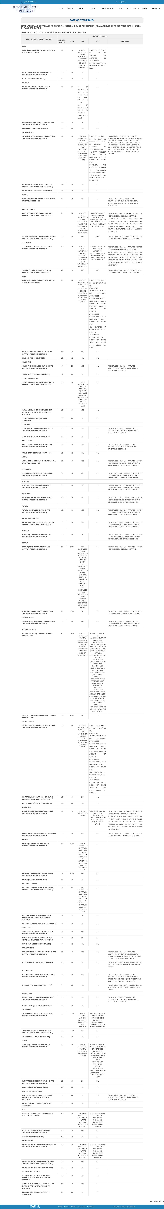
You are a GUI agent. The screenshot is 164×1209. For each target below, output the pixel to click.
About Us (70, 8)
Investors (92, 8)
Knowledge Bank (108, 8)
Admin (145, 8)
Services (80, 8)
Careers (136, 8)
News (121, 8)
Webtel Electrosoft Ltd (128, 1207)
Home (61, 8)
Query (128, 8)
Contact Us (156, 8)
